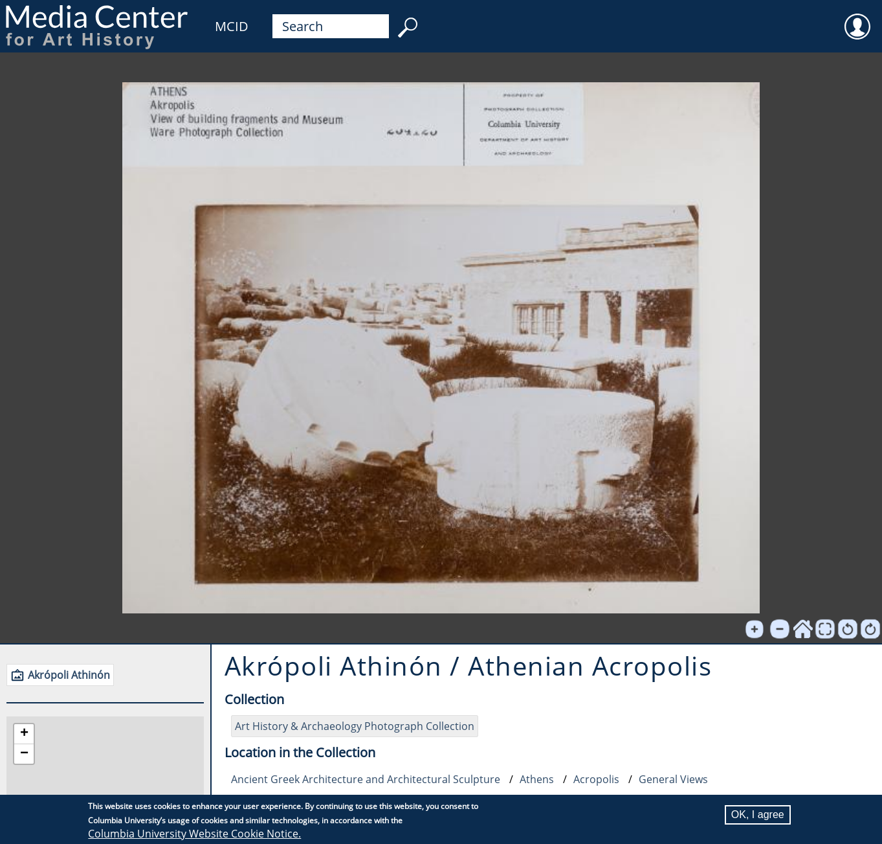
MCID (231, 26)
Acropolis (596, 779)
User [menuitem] (857, 18)
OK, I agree (757, 814)
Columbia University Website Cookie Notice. (194, 834)
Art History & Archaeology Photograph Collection (354, 726)
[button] (24, 734)
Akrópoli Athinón (69, 675)
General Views (673, 779)
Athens (537, 779)
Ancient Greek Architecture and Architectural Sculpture (365, 779)
